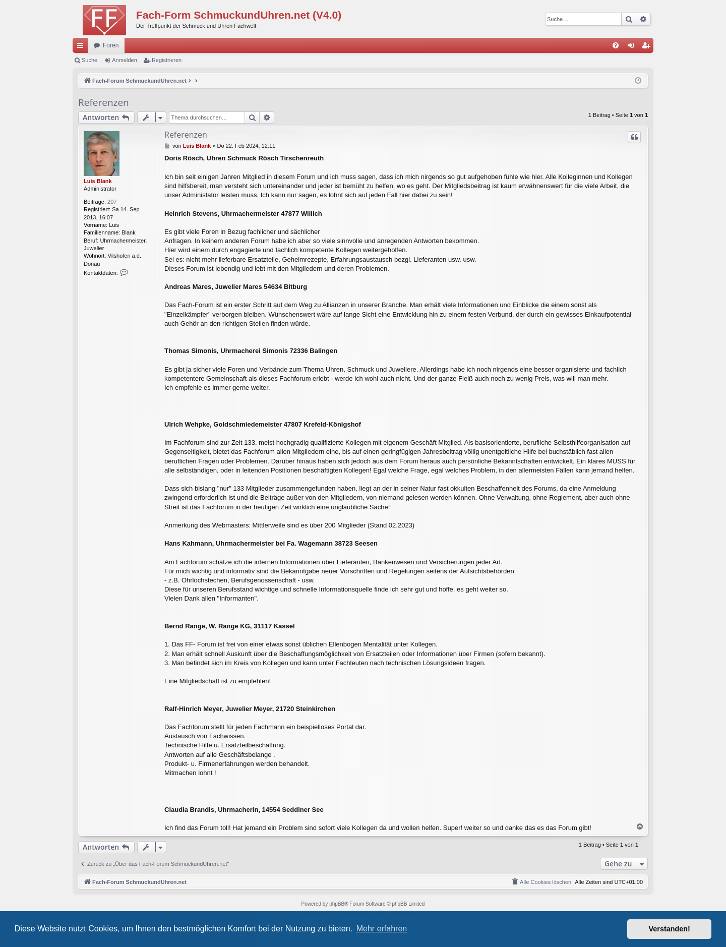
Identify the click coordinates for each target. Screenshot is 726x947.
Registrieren (167, 60)
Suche (89, 60)
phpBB (336, 904)
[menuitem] (615, 45)
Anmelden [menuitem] (633, 47)
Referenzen (103, 102)
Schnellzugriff (82, 47)
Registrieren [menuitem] (648, 47)
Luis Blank (98, 181)
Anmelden (124, 60)
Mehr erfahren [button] (381, 928)
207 (111, 202)
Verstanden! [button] (669, 929)
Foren (110, 45)
